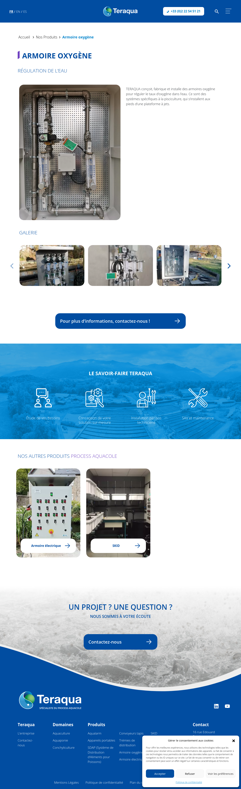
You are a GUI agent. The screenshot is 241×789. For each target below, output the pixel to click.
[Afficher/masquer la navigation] (228, 11)
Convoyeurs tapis (131, 733)
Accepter (160, 774)
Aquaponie (60, 740)
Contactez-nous (118, 642)
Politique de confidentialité (189, 782)
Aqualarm (94, 733)
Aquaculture (61, 733)
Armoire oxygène (131, 752)
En (18, 11)
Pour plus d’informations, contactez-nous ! (118, 321)
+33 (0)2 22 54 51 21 (183, 11)
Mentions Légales (66, 782)
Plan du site (138, 782)
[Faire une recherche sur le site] (217, 11)
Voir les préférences (220, 774)
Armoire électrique (132, 759)
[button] (233, 740)
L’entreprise (26, 733)
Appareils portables (101, 740)
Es (25, 11)
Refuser (190, 774)
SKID (154, 733)
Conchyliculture (64, 747)
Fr (11, 11)
